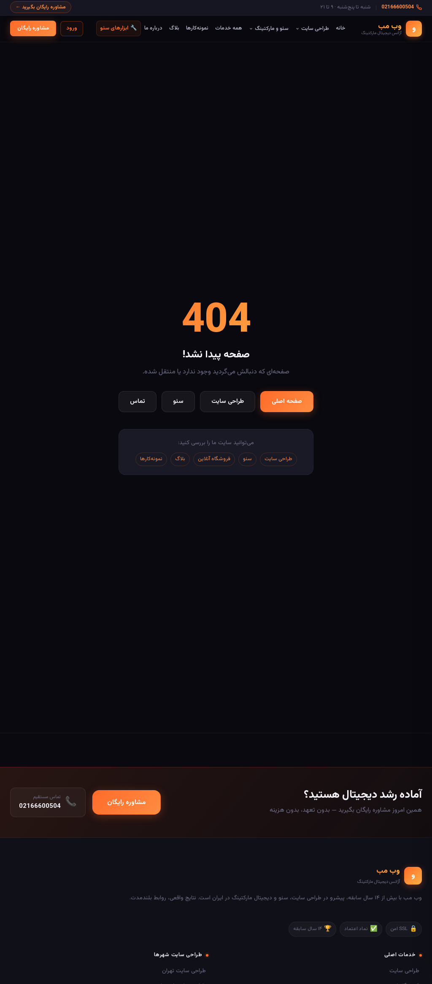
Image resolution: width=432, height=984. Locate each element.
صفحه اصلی (287, 401)
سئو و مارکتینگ (269, 28)
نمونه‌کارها (197, 28)
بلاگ (174, 28)
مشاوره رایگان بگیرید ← (41, 7)
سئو (178, 401)
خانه (341, 28)
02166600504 (401, 7)
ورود (71, 28)
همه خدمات (228, 28)
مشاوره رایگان (33, 28)
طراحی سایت (312, 28)
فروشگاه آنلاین (214, 459)
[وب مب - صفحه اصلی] (392, 29)
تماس (137, 401)
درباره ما (153, 28)
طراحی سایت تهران (184, 970)
